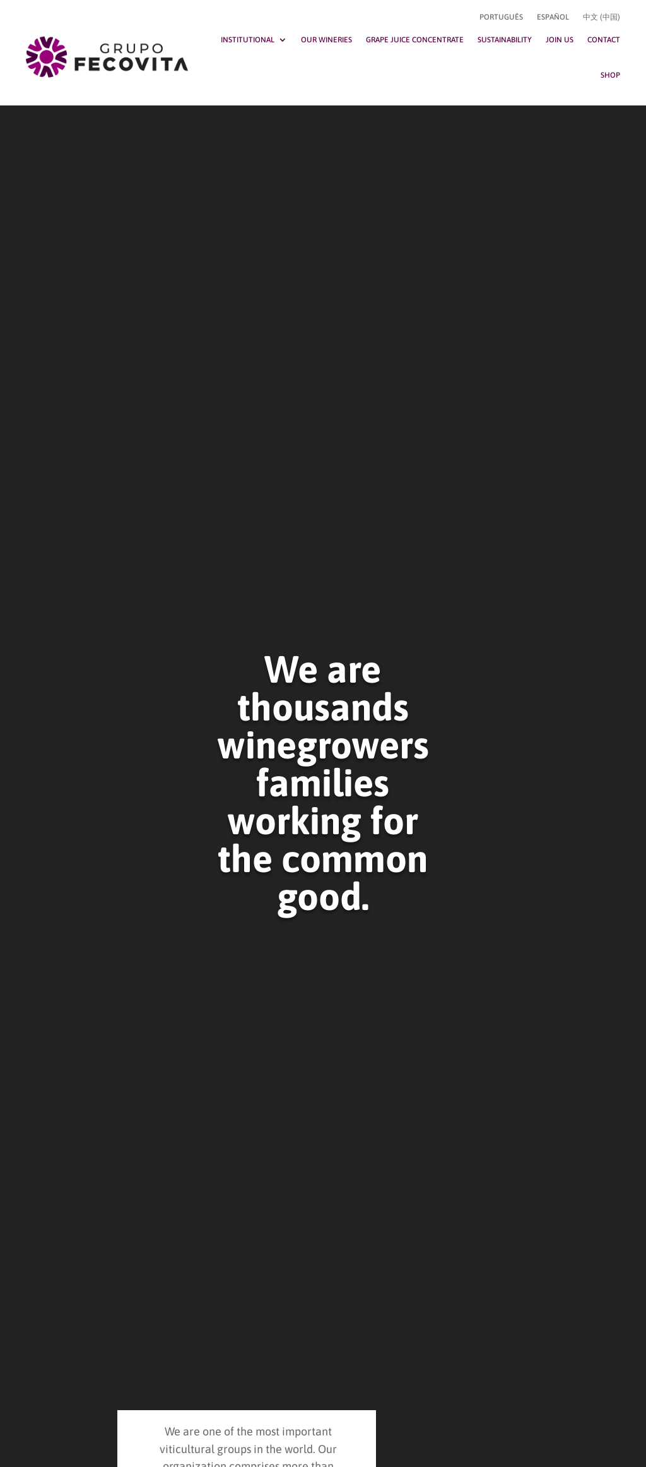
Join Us (559, 39)
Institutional (247, 39)
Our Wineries (326, 39)
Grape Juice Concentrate (415, 39)
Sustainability (505, 39)
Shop (610, 75)
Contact (603, 39)
